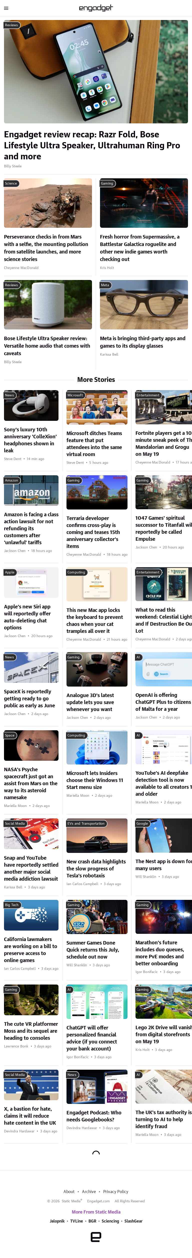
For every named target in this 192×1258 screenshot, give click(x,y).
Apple (9, 572)
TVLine (76, 1221)
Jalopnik (57, 1221)
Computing (76, 572)
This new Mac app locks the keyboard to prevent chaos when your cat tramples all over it (94, 621)
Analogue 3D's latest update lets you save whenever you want (90, 702)
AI (138, 657)
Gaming (107, 183)
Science (11, 183)
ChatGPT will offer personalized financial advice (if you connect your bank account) (91, 1038)
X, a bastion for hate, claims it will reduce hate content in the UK (30, 1116)
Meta (105, 285)
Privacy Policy (115, 1192)
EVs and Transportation (86, 823)
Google (142, 823)
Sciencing (110, 1221)
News (9, 395)
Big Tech (12, 905)
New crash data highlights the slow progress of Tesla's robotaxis (96, 868)
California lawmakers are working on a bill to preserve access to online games (30, 950)
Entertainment (147, 395)
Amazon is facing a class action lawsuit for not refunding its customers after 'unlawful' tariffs (31, 528)
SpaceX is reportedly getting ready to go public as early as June (29, 698)
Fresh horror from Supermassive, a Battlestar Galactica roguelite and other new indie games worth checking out (140, 248)
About (69, 1192)
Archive (89, 1192)
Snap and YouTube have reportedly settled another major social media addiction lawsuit (31, 869)
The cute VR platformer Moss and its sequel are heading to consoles (31, 1031)
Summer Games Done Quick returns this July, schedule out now (92, 950)
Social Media (15, 823)
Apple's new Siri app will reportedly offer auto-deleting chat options (27, 617)
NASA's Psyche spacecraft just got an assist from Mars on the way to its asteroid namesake (31, 783)
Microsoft (75, 395)
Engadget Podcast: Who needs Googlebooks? (94, 1116)
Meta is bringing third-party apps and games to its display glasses (143, 342)
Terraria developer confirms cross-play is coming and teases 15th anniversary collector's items (93, 532)
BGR (92, 1221)
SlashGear (133, 1221)
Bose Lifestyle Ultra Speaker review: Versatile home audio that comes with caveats (47, 346)
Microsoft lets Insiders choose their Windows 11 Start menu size (94, 780)
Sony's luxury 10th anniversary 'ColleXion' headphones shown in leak (30, 440)
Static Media (71, 1201)
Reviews (11, 25)
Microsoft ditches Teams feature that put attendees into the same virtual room (94, 444)
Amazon (11, 480)
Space (9, 735)
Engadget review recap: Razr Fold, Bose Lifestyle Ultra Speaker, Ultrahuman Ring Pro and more (92, 146)
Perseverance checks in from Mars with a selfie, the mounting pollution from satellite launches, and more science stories (46, 248)
